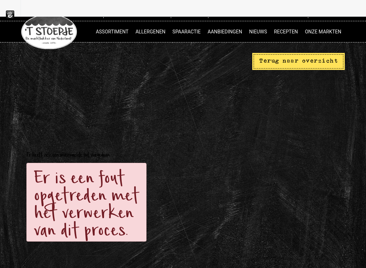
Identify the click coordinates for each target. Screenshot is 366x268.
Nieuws (258, 31)
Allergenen (150, 31)
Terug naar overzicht (298, 61)
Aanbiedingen (225, 31)
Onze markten (323, 31)
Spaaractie (187, 31)
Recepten (286, 31)
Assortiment (112, 31)
